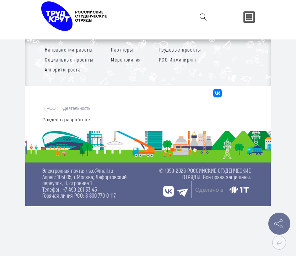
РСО (51, 108)
